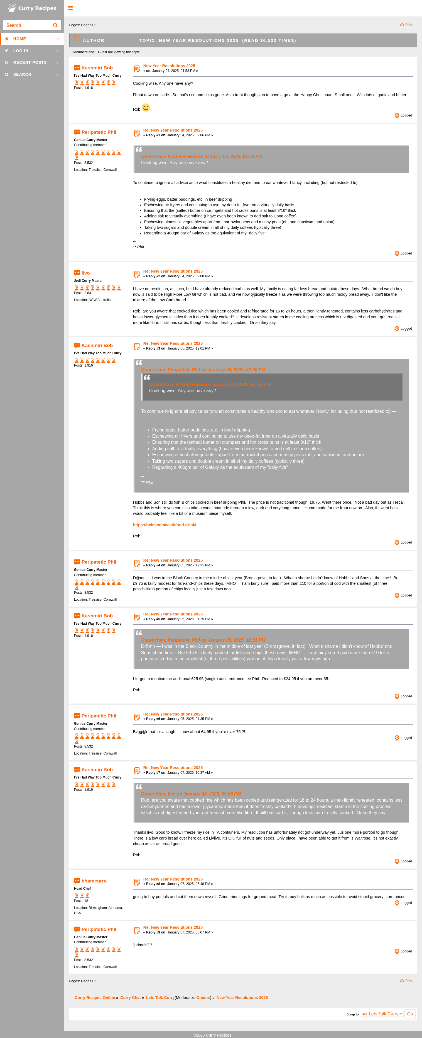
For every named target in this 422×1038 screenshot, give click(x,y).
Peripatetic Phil (99, 132)
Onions (203, 997)
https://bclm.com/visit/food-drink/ (164, 525)
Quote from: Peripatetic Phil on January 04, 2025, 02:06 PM (203, 369)
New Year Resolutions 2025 (169, 66)
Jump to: (353, 1014)
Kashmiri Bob (97, 67)
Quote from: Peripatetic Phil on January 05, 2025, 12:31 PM (203, 640)
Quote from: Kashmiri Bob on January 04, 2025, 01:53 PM (201, 156)
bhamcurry (94, 881)
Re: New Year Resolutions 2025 (173, 130)
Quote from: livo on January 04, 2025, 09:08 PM (191, 794)
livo (86, 273)
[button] (70, 8)
